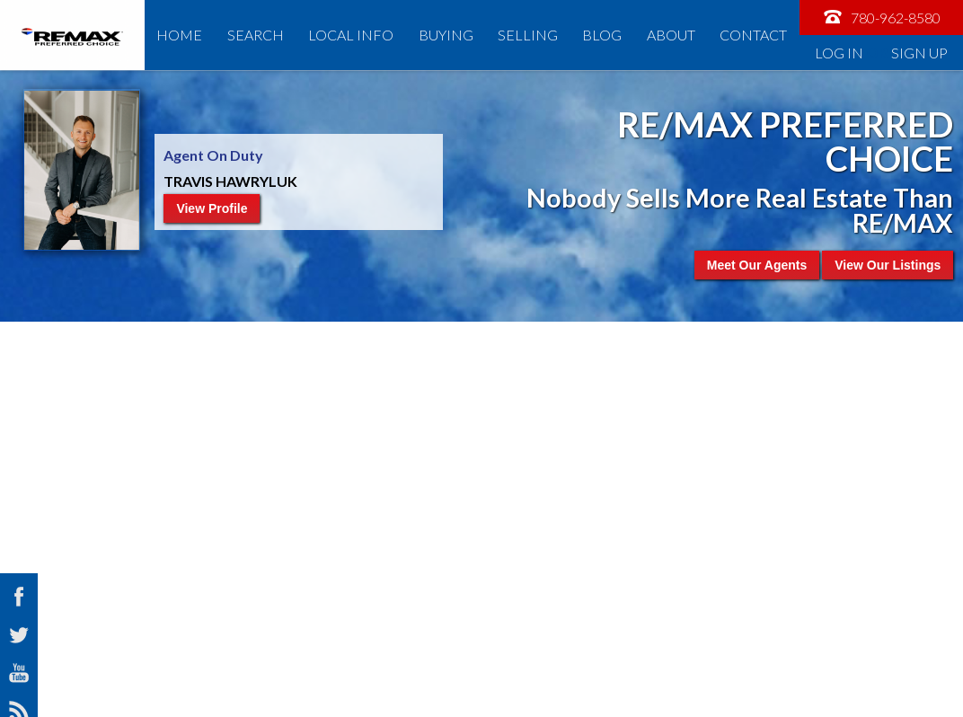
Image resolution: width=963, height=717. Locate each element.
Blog (602, 34)
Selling (528, 34)
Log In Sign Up (881, 52)
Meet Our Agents (757, 265)
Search (255, 34)
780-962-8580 (881, 16)
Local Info (350, 34)
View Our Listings (888, 265)
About (671, 34)
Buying (446, 34)
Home (179, 34)
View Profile (211, 208)
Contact (753, 34)
